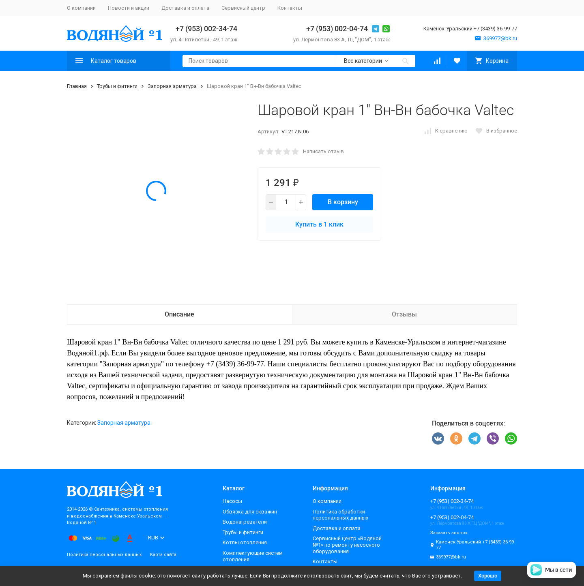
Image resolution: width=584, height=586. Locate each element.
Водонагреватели (245, 522)
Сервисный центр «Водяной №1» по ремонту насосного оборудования (347, 544)
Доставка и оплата (185, 8)
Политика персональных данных (104, 554)
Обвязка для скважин (250, 512)
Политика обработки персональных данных (340, 515)
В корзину (343, 202)
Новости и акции (128, 8)
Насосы (232, 501)
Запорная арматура (172, 86)
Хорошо (487, 576)
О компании (81, 8)
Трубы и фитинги (117, 86)
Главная (77, 86)
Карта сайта (163, 554)
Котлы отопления (245, 542)
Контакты (289, 8)
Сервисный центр (243, 8)
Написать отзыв (323, 151)
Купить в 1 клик (319, 224)
